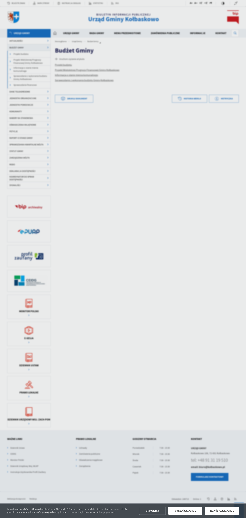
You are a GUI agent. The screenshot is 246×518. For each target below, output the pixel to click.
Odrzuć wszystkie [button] (185, 510)
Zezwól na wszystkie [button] (222, 510)
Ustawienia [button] (152, 510)
